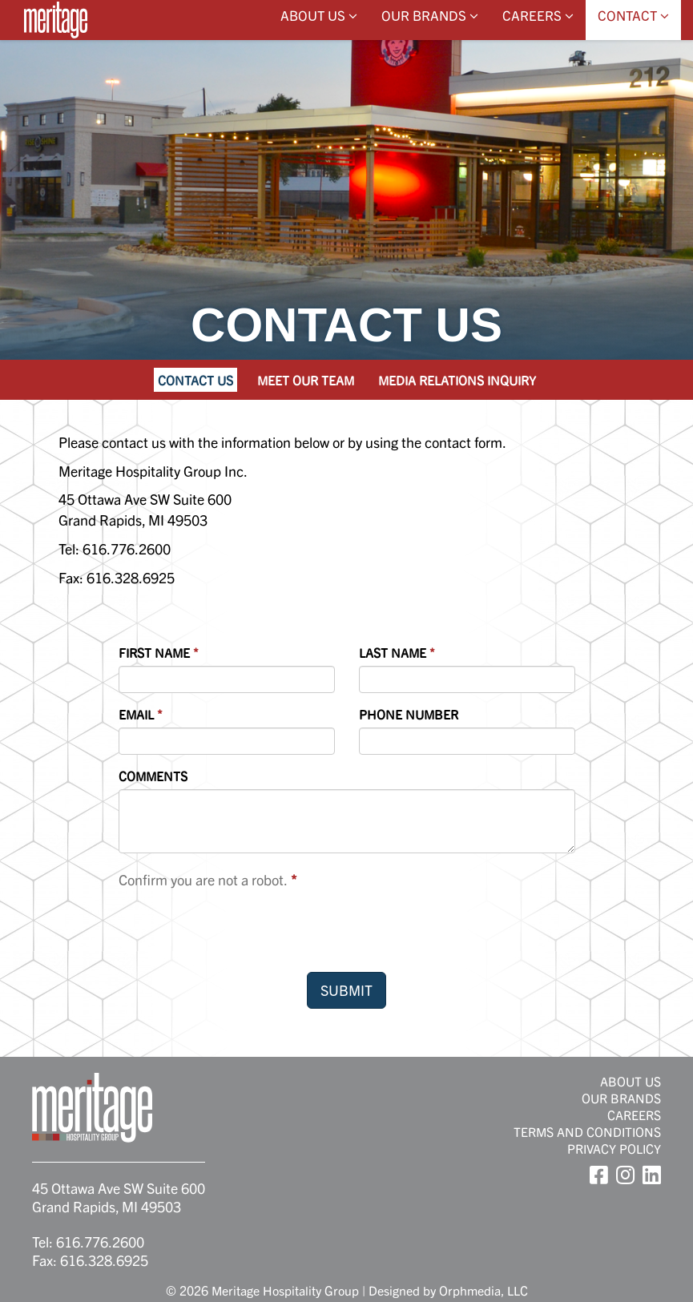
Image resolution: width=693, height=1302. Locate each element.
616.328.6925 (104, 1260)
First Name (154, 652)
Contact (633, 14)
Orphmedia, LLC (483, 1290)
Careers (538, 14)
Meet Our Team (305, 380)
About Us (318, 14)
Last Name (392, 652)
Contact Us (195, 380)
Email (136, 714)
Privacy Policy (614, 1148)
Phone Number (408, 714)
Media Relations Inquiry (457, 380)
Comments (153, 776)
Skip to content (58, 74)
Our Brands (429, 14)
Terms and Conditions (587, 1131)
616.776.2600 (100, 1241)
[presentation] (240, 928)
